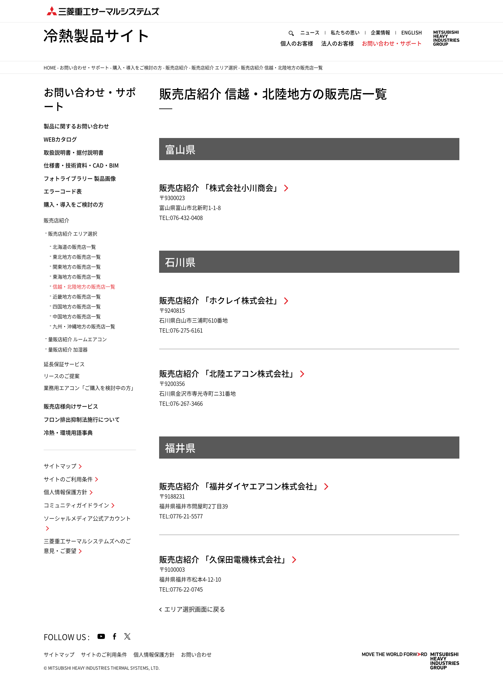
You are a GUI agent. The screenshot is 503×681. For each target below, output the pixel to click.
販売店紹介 (177, 67)
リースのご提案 (62, 376)
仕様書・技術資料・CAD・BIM (81, 165)
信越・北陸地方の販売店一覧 (84, 286)
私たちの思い (345, 32)
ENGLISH (411, 32)
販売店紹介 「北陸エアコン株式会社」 (228, 374)
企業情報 (380, 32)
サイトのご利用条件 (68, 479)
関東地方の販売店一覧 (77, 266)
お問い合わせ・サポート (392, 43)
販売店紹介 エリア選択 (214, 67)
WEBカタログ (60, 139)
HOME (50, 67)
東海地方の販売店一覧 (77, 276)
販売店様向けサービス (71, 406)
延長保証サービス (64, 364)
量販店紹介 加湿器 (68, 349)
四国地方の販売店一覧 (77, 306)
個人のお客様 (296, 43)
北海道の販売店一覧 (74, 247)
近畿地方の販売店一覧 (77, 296)
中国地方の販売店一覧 (77, 316)
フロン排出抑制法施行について (82, 419)
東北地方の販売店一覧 (77, 256)
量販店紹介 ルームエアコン (77, 339)
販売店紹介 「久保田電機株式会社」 (224, 560)
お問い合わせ (196, 654)
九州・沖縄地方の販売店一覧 (84, 326)
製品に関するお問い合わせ (76, 126)
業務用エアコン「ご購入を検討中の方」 (90, 388)
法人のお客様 (337, 43)
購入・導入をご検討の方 (137, 67)
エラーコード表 (63, 191)
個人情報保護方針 (65, 492)
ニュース (310, 32)
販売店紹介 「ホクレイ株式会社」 (220, 301)
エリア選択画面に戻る (194, 609)
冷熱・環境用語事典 (68, 432)
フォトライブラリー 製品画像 (80, 178)
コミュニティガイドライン (76, 505)
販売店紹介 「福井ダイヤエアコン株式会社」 (240, 486)
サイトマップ (60, 466)
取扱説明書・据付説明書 (74, 152)
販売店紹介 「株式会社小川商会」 (220, 188)
